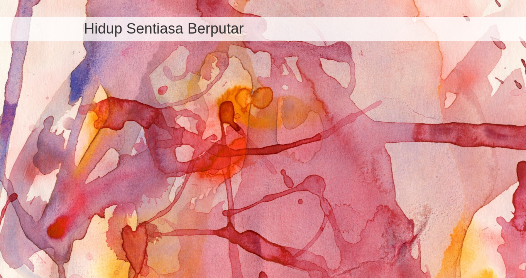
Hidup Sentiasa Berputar (164, 28)
